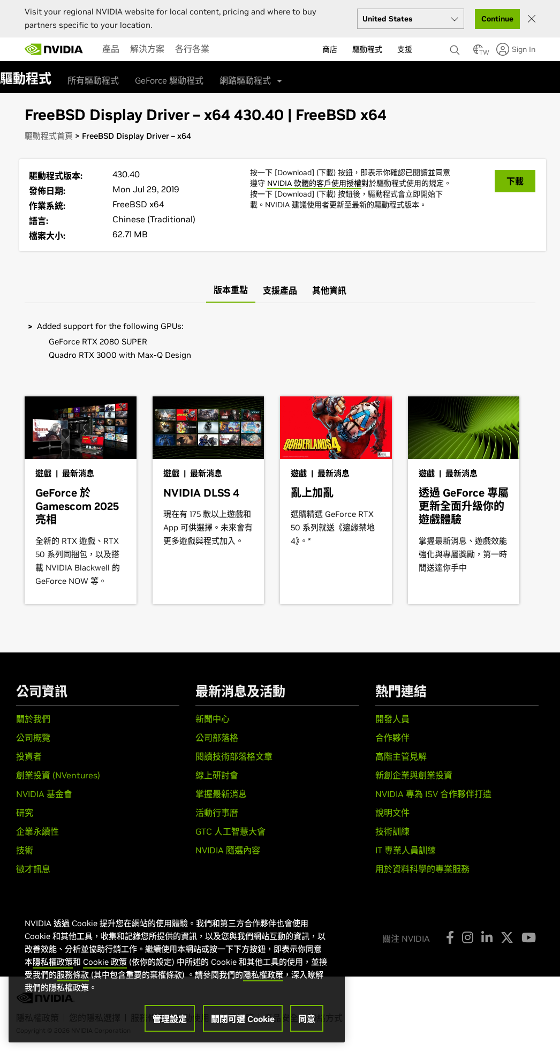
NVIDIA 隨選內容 (227, 850)
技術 (24, 850)
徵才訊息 (33, 869)
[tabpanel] (280, 341)
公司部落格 (216, 737)
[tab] (230, 290)
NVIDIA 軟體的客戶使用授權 (314, 183)
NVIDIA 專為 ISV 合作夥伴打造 (433, 794)
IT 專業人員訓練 (405, 850)
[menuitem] (111, 49)
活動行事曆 (216, 812)
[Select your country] (410, 19)
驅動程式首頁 (49, 136)
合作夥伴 (392, 737)
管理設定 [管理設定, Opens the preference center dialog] (170, 1019)
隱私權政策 (53, 962)
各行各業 (192, 48)
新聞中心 (212, 719)
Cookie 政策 (105, 962)
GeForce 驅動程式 (169, 80)
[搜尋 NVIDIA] (456, 47)
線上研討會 (216, 775)
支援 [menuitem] (404, 49)
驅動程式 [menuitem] (367, 49)
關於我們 (33, 719)
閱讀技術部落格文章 (234, 756)
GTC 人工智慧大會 (230, 831)
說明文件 (392, 812)
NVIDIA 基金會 (44, 794)
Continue (497, 19)
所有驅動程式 (93, 80)
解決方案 (147, 48)
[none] (456, 44)
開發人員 (392, 719)
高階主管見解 (401, 756)
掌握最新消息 (221, 794)
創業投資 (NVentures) (58, 775)
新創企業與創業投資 (413, 775)
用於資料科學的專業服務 (422, 869)
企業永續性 (37, 831)
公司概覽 (33, 737)
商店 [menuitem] (329, 49)
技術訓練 (392, 831)
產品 (110, 48)
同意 (306, 1019)
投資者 (29, 756)
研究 (24, 812)
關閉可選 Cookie (243, 1019)
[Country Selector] (478, 52)
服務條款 (73, 975)
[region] (177, 969)
